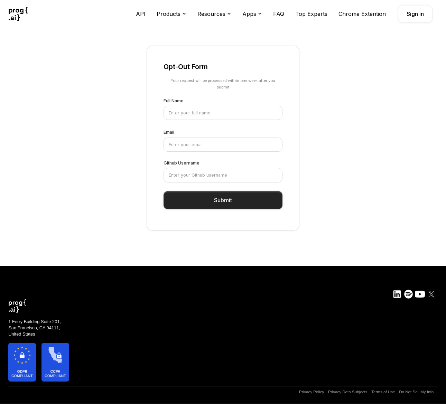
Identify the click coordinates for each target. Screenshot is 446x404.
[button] (171, 14)
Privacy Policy (311, 391)
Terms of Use (383, 391)
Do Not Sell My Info (416, 391)
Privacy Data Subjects (348, 391)
